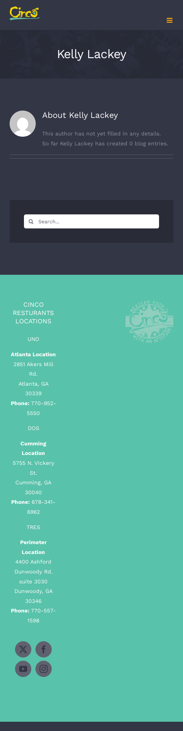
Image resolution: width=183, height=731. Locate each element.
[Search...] (91, 221)
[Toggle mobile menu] (170, 20)
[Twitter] (23, 649)
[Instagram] (43, 669)
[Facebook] (43, 649)
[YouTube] (23, 669)
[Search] (31, 221)
